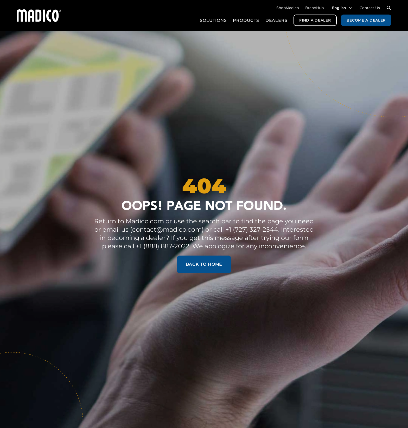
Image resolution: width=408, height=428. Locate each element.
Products (246, 20)
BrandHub (314, 7)
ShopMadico (287, 7)
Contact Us (370, 7)
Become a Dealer (366, 20)
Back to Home (204, 264)
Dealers (276, 20)
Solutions (213, 20)
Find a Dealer (315, 20)
